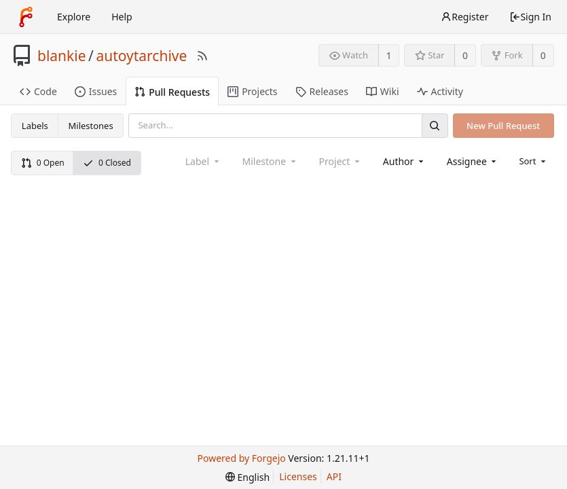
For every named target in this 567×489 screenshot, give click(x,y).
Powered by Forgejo (242, 458)
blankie (61, 55)
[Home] (26, 17)
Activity (440, 91)
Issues (96, 91)
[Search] (434, 125)
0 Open (43, 162)
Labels (35, 126)
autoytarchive (141, 55)
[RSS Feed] (202, 56)
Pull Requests (172, 92)
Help (121, 16)
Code (38, 91)
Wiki (382, 91)
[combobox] (404, 161)
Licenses (298, 476)
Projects (252, 91)
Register (464, 16)
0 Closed (107, 162)
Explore (73, 16)
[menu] (533, 161)
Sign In (530, 16)
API (334, 476)
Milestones (91, 126)
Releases (321, 91)
